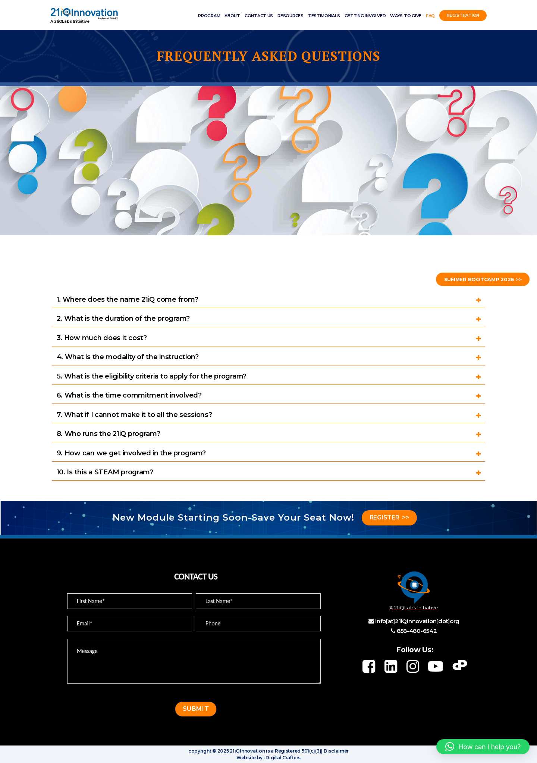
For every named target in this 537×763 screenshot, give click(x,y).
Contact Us (259, 15)
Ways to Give (405, 15)
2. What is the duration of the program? (123, 318)
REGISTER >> (389, 517)
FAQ (430, 15)
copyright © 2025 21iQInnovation (226, 751)
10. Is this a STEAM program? (105, 472)
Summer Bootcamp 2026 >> (479, 279)
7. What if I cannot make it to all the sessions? (134, 415)
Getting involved (365, 15)
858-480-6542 (417, 630)
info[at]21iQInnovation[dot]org (417, 621)
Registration (463, 15)
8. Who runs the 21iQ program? (108, 434)
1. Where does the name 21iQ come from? (127, 299)
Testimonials (324, 15)
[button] (483, 746)
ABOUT (232, 15)
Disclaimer (336, 751)
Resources (290, 15)
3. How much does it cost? (102, 338)
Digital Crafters (283, 757)
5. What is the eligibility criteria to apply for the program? (152, 376)
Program (209, 15)
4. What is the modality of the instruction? (128, 357)
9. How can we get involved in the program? (131, 453)
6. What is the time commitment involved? (129, 395)
